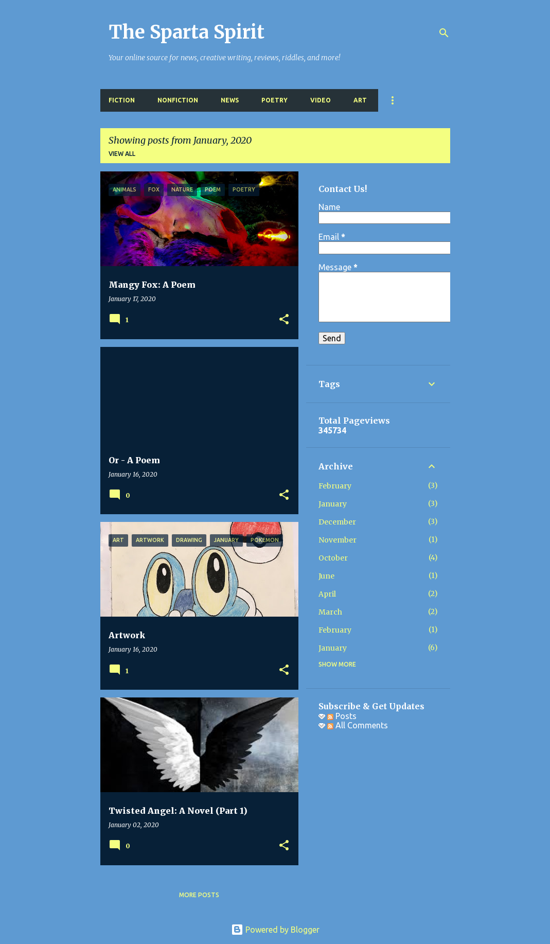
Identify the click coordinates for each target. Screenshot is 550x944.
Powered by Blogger (275, 929)
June (326, 576)
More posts (199, 894)
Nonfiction (177, 100)
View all (122, 153)
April (327, 594)
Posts (342, 716)
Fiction (122, 100)
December (337, 522)
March (330, 612)
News (230, 100)
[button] (284, 320)
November (337, 540)
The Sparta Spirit (186, 32)
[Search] (444, 33)
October (333, 558)
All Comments (357, 725)
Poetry (274, 100)
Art (360, 100)
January (332, 504)
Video (320, 100)
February (334, 486)
